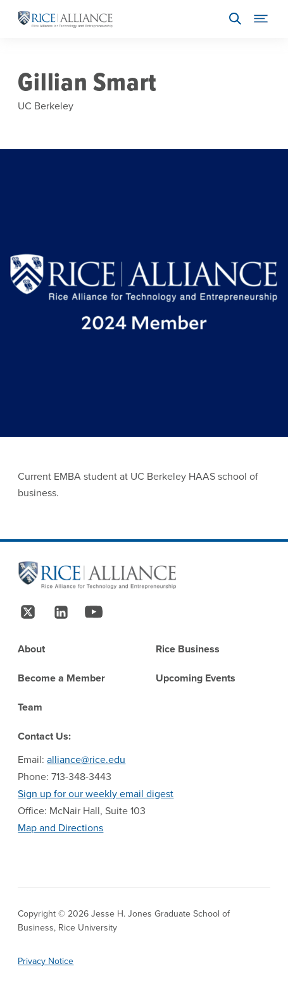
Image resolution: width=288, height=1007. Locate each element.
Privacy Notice (45, 961)
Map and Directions (60, 828)
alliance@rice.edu (86, 759)
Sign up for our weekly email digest (95, 793)
